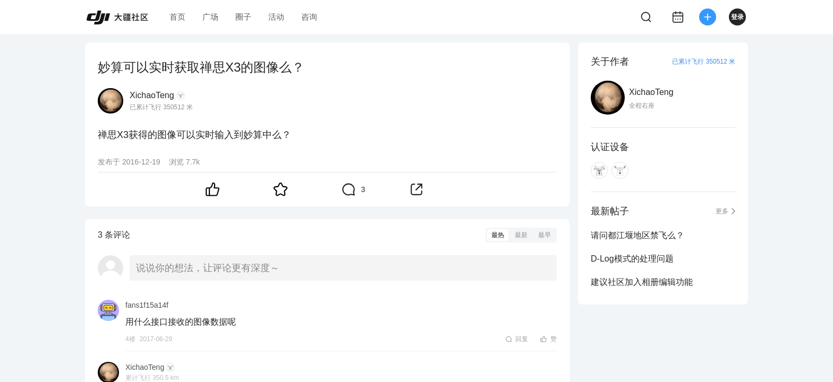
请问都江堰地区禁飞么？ (637, 235)
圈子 (243, 16)
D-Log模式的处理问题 (632, 258)
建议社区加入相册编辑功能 (642, 281)
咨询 (309, 16)
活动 (276, 16)
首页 (177, 16)
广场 (210, 16)
